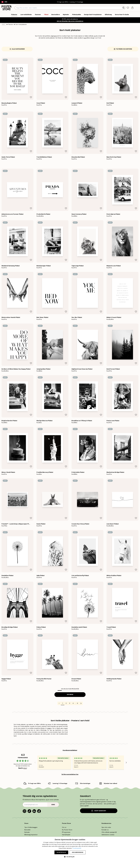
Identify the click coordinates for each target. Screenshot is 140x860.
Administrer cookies (108, 835)
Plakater (10, 24)
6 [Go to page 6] (77, 703)
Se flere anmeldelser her (70, 774)
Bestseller (27, 830)
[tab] (128, 8)
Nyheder (27, 832)
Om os (64, 827)
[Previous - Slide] (35, 762)
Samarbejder (66, 835)
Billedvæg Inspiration (31, 835)
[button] (70, 857)
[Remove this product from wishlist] (30, 97)
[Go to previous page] (59, 703)
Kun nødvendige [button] (77, 852)
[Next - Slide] (126, 762)
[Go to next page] (81, 703)
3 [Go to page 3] (69, 703)
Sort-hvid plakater (21, 24)
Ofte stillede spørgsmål (109, 832)
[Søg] (123, 8)
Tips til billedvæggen (30, 827)
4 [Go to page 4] (73, 703)
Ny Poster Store (67, 830)
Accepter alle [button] (61, 852)
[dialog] (70, 848)
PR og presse (66, 832)
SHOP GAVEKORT (98, 811)
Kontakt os (105, 830)
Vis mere (70, 694)
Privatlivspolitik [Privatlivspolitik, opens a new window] (77, 848)
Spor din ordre (106, 827)
